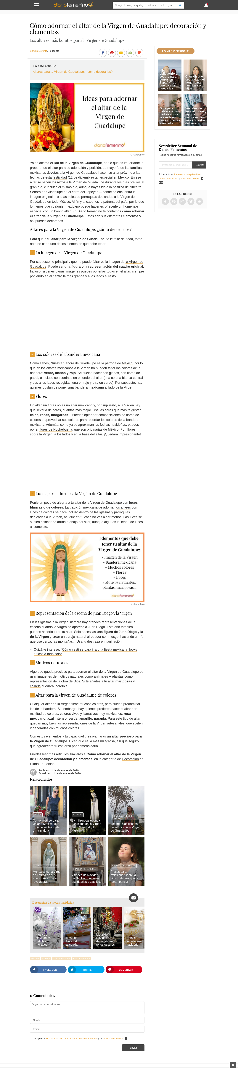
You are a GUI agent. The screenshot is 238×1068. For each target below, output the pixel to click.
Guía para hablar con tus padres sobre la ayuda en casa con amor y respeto (170, 116)
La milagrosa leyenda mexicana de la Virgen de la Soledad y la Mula (86, 825)
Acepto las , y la (79, 1038)
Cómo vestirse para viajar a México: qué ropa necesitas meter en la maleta (46, 825)
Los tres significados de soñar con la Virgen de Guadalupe (125, 827)
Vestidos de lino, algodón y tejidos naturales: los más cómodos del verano (195, 116)
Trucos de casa (61, 958)
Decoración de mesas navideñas (53, 902)
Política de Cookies (112, 1038)
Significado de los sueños (122, 817)
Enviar (133, 1047)
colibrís (35, 686)
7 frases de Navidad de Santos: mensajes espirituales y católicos (87, 878)
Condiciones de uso (87, 1038)
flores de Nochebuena (55, 429)
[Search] (180, 5)
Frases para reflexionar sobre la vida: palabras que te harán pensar (124, 876)
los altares (123, 507)
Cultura (77, 815)
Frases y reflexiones (45, 866)
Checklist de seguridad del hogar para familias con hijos (195, 82)
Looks (37, 815)
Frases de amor (81, 958)
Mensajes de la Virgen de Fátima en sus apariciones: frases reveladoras (47, 876)
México (127, 363)
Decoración (130, 759)
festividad (60, 177)
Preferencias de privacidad (60, 1038)
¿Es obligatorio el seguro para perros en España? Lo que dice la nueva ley (169, 79)
